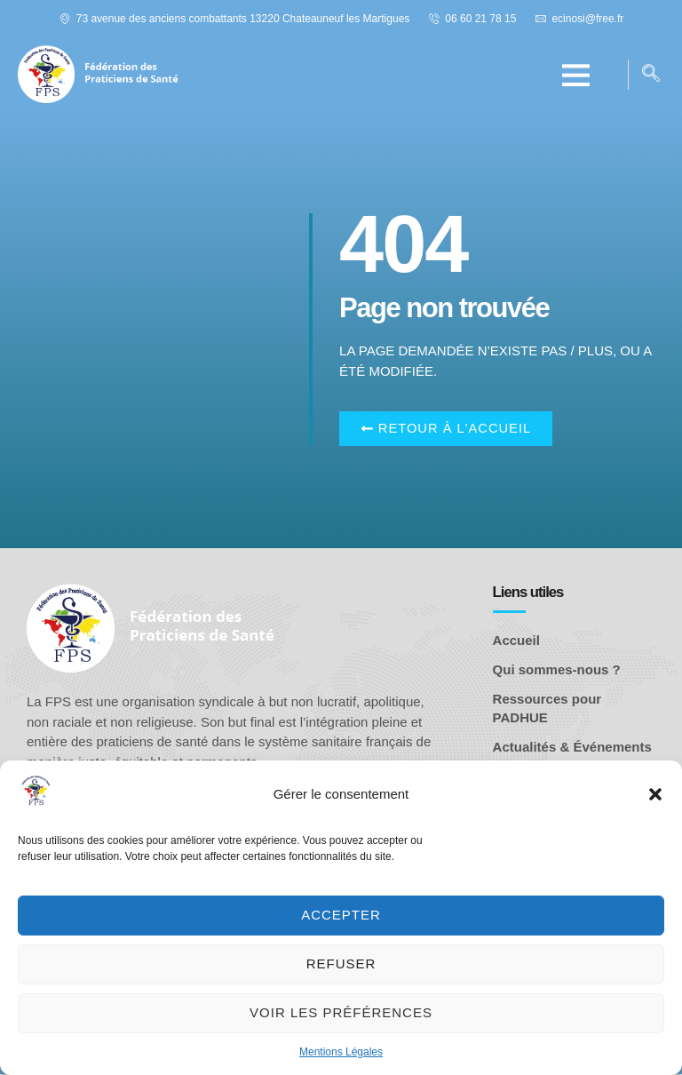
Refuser (341, 963)
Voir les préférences (341, 1012)
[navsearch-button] (651, 75)
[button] (655, 794)
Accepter (341, 914)
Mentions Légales (341, 1052)
